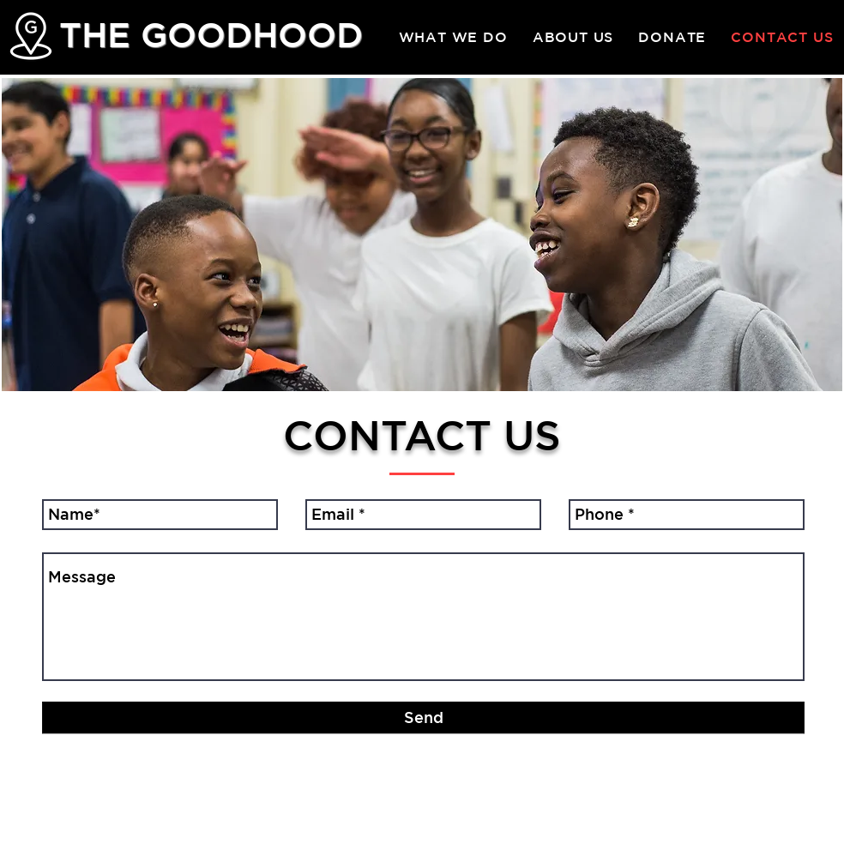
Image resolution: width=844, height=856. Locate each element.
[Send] (423, 718)
